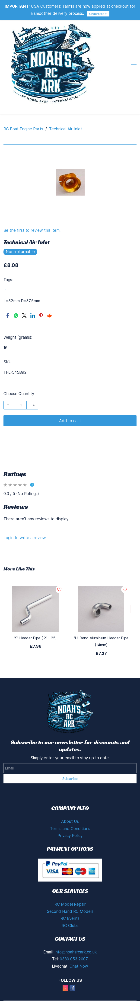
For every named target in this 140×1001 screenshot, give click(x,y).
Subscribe (70, 752)
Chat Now (79, 939)
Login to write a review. (25, 511)
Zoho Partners (110, 997)
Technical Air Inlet (65, 102)
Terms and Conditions (70, 802)
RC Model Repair (70, 877)
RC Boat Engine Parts (23, 102)
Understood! (98, 14)
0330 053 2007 (74, 932)
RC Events (70, 891)
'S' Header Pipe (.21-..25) (35, 611)
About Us (70, 794)
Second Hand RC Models (70, 884)
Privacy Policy (70, 809)
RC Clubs (70, 899)
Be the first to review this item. (31, 203)
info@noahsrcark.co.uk (76, 925)
